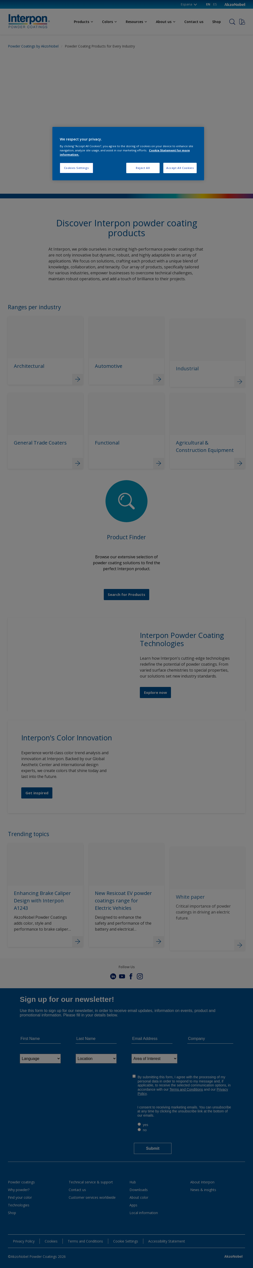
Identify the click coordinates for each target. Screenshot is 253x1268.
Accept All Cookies (180, 168)
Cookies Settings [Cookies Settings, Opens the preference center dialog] (76, 168)
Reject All (143, 168)
